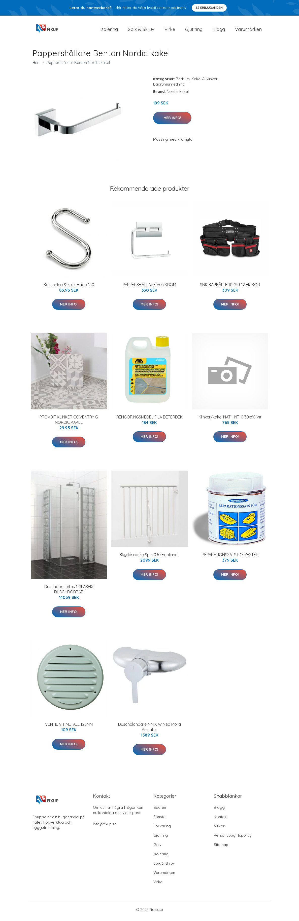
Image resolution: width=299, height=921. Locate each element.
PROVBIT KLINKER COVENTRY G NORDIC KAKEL (69, 422)
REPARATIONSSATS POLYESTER (230, 557)
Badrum (183, 81)
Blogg (219, 30)
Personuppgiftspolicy (232, 838)
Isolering (109, 30)
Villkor (219, 828)
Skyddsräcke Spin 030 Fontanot (149, 557)
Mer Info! (172, 120)
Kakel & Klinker (204, 81)
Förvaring (162, 828)
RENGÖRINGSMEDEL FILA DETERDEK (149, 419)
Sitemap (221, 847)
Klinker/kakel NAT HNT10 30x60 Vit (229, 419)
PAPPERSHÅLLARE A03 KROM (149, 287)
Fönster (160, 819)
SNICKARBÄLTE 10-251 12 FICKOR (230, 287)
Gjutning (194, 30)
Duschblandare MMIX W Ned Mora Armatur (149, 729)
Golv (157, 847)
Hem (36, 65)
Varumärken (248, 30)
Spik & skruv (164, 866)
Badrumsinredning (169, 86)
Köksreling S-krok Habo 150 (69, 287)
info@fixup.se (105, 826)
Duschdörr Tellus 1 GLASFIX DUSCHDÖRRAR (68, 592)
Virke (169, 30)
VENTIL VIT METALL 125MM (69, 727)
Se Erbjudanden (209, 8)
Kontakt (221, 819)
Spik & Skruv (141, 30)
